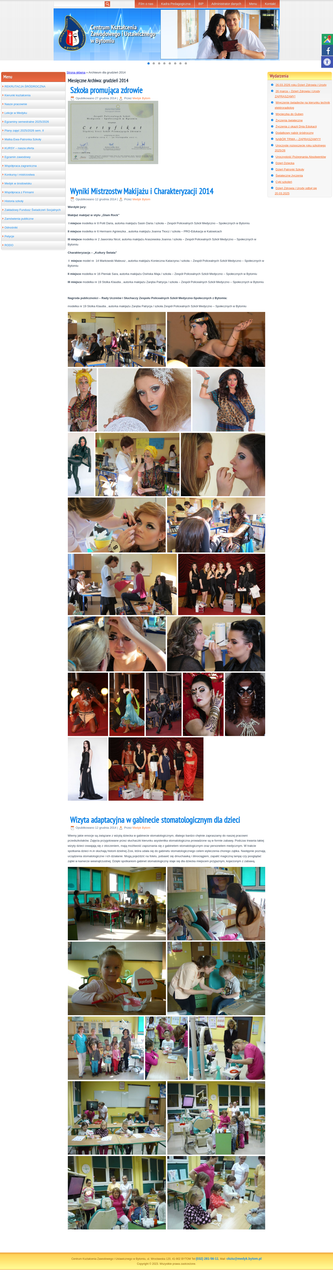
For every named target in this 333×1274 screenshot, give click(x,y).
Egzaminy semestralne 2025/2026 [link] (27, 121)
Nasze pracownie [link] (16, 104)
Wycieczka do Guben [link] (289, 114)
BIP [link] (201, 4)
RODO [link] (9, 245)
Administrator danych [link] (226, 4)
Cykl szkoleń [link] (284, 182)
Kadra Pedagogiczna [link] (176, 4)
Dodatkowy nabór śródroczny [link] (295, 132)
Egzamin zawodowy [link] (18, 157)
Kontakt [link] (270, 4)
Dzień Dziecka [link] (285, 163)
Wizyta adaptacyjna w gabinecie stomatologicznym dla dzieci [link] (155, 819)
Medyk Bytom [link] (141, 98)
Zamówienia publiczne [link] (19, 218)
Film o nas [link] (146, 4)
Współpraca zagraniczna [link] (21, 166)
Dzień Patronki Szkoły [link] (290, 169)
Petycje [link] (9, 236)
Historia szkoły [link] (14, 201)
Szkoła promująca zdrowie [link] (106, 90)
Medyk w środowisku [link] (18, 183)
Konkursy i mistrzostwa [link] (20, 174)
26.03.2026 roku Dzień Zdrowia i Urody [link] (301, 85)
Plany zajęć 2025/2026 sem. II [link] (24, 130)
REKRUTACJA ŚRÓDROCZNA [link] (25, 86)
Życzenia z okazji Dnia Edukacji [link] (296, 126)
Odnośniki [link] (11, 227)
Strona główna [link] (76, 72)
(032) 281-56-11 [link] (207, 1258)
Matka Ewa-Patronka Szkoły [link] (23, 139)
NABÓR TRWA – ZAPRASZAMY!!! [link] (298, 139)
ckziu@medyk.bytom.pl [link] (244, 1258)
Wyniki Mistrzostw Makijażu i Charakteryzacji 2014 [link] (141, 191)
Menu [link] (253, 4)
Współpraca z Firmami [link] (19, 192)
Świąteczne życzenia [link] (289, 175)
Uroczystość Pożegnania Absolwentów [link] (301, 156)
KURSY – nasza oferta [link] (19, 148)
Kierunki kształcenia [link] (18, 95)
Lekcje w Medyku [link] (16, 113)
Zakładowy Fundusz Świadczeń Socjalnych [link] (33, 210)
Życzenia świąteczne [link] (289, 120)
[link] (327, 62)
